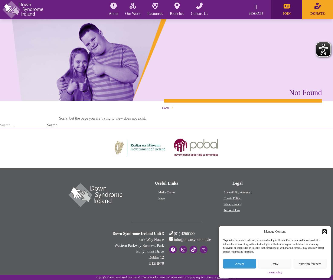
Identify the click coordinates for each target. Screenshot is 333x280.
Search (52, 125)
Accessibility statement (237, 192)
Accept (239, 264)
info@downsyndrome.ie (192, 239)
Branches (177, 9)
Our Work (132, 9)
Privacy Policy (232, 204)
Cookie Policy (275, 272)
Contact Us (199, 9)
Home (165, 108)
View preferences (310, 264)
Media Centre (166, 192)
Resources (155, 9)
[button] (324, 232)
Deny (274, 264)
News (161, 198)
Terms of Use (232, 210)
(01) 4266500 (184, 233)
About (113, 9)
